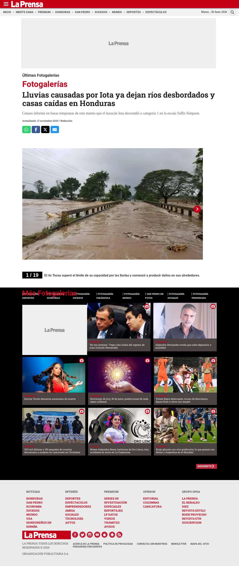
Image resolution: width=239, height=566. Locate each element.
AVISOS (109, 526)
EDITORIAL (150, 498)
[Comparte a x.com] (45, 129)
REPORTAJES (113, 510)
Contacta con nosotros (152, 544)
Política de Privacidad (118, 544)
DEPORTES (72, 498)
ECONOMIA (34, 506)
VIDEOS (109, 518)
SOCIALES (72, 514)
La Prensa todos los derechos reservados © (45, 545)
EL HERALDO (191, 502)
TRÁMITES (112, 522)
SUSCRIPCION (191, 522)
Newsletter (178, 544)
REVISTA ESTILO (193, 510)
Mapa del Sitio (199, 544)
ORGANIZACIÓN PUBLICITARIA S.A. (45, 554)
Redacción (66, 120)
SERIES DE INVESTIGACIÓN (115, 500)
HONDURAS (34, 498)
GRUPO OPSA (191, 492)
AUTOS (70, 522)
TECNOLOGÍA (74, 518)
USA (29, 518)
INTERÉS (71, 492)
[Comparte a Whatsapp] (26, 129)
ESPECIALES (112, 506)
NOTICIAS (33, 492)
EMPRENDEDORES (78, 506)
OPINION (149, 492)
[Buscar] (232, 12)
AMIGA (70, 510)
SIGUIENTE (204, 466)
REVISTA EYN (191, 518)
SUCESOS (33, 510)
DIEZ (185, 506)
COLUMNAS (151, 502)
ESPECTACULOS (76, 502)
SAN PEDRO (34, 502)
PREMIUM (111, 492)
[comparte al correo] (55, 129)
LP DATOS (111, 514)
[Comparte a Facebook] (36, 129)
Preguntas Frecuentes (87, 546)
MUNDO (32, 514)
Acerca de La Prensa (86, 544)
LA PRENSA (190, 498)
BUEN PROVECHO (194, 514)
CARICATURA (152, 506)
